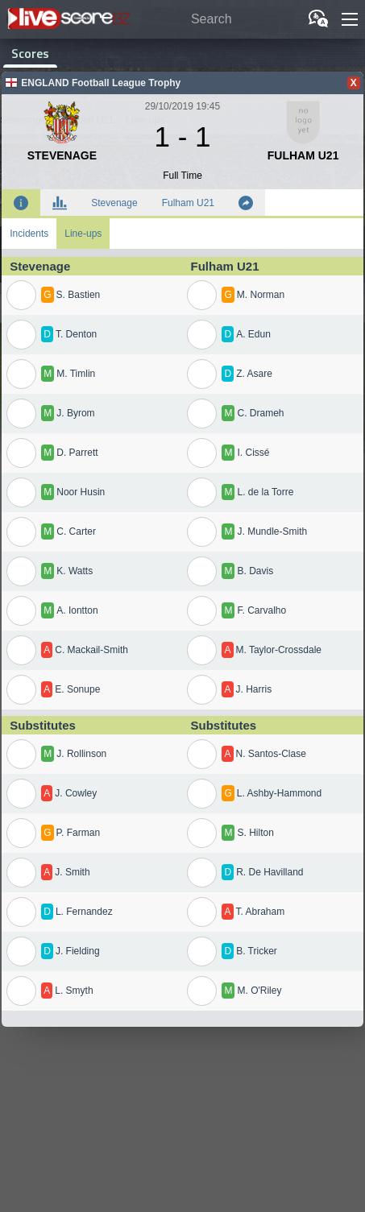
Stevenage (114, 203)
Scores (30, 53)
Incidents (29, 233)
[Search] (217, 19)
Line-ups (83, 233)
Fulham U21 (188, 203)
